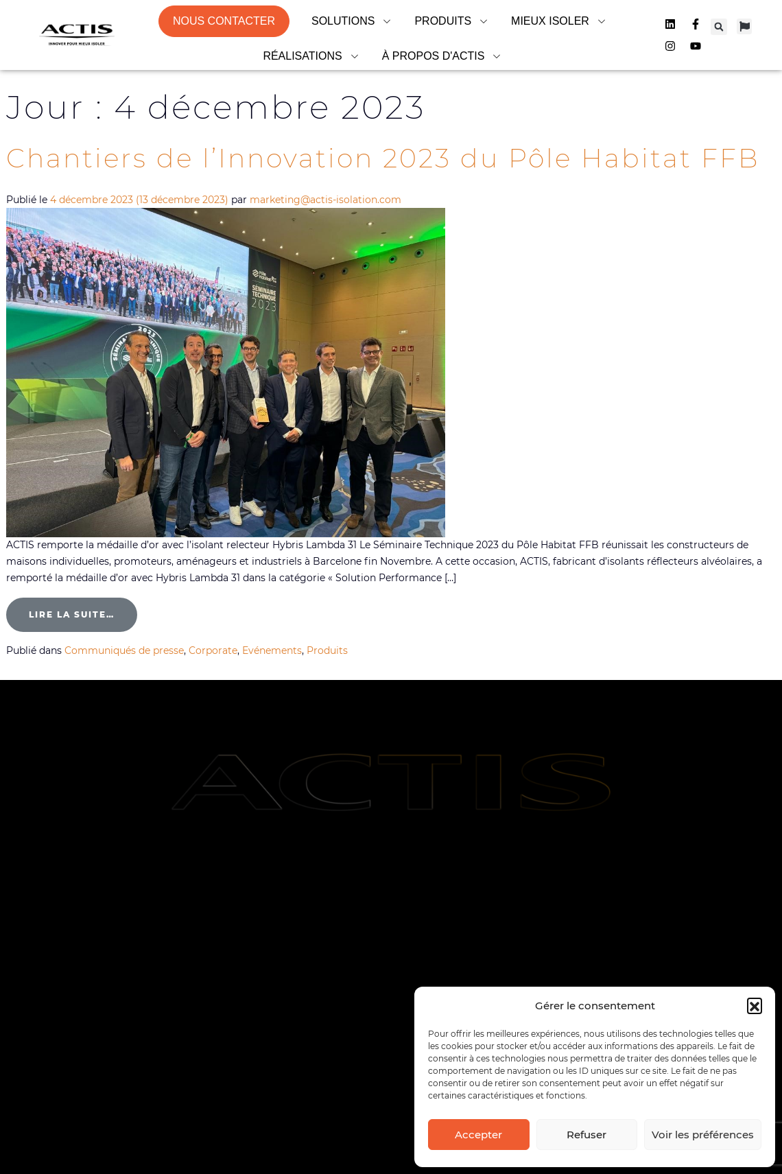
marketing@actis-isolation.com (325, 199)
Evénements (272, 650)
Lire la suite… (83, 609)
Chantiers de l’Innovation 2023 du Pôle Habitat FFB (387, 158)
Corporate (213, 650)
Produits (327, 650)
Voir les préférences (703, 1134)
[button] (754, 1005)
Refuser (586, 1134)
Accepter (478, 1134)
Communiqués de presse (124, 650)
